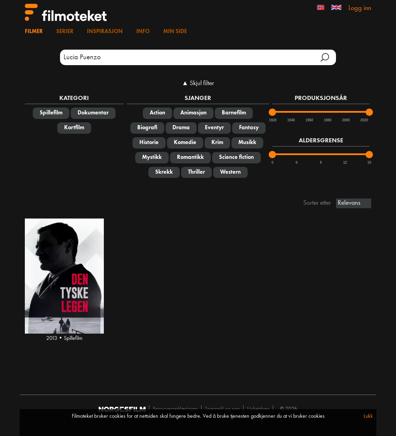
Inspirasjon (105, 31)
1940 (290, 120)
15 (369, 162)
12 (345, 162)
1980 (327, 120)
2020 (363, 120)
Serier (64, 31)
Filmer (34, 31)
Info (143, 31)
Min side (175, 31)
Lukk (368, 416)
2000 (345, 120)
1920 (272, 120)
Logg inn (359, 8)
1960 (309, 120)
